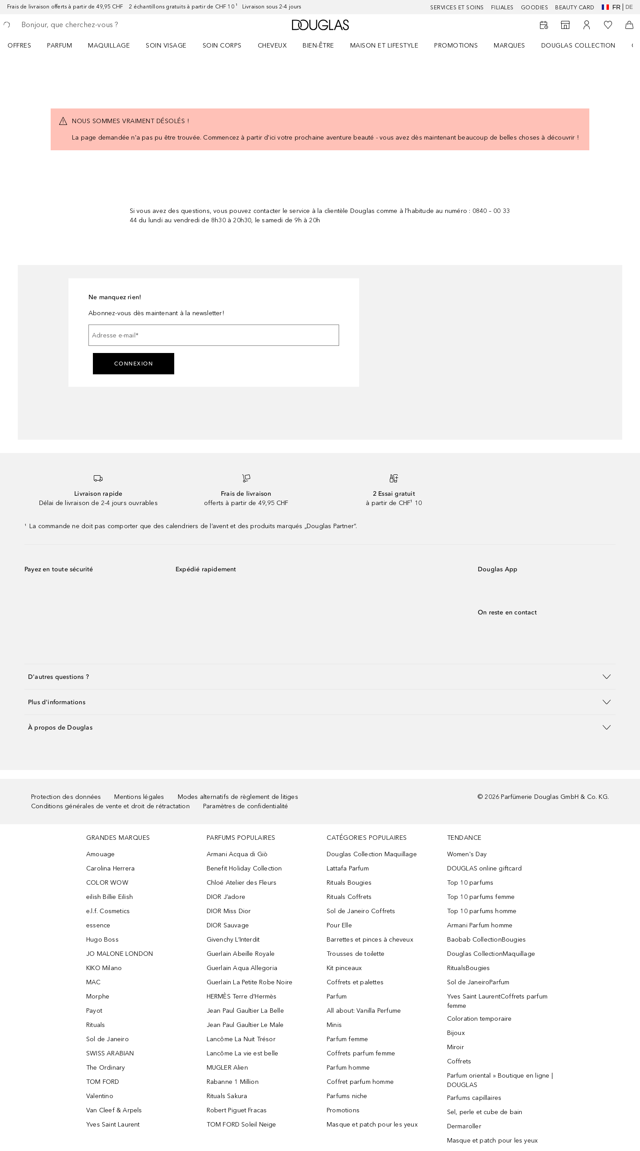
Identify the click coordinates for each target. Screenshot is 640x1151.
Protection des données (66, 797)
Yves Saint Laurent (113, 1124)
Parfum (59, 45)
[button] (320, 676)
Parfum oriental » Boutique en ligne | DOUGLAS (500, 1080)
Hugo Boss (102, 939)
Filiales (502, 7)
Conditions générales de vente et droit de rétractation (110, 806)
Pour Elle (339, 925)
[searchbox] (86, 25)
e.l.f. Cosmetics (108, 911)
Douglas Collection (578, 45)
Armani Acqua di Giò (237, 854)
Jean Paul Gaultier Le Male (245, 1025)
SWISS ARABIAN (110, 1053)
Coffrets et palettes (355, 982)
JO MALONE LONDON (119, 954)
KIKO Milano (104, 968)
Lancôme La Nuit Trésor (241, 1039)
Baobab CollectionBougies (486, 939)
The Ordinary (105, 1067)
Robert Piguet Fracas (237, 1110)
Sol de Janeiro (107, 1039)
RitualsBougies (468, 968)
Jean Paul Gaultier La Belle (245, 1011)
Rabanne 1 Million (233, 1082)
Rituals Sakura (227, 1096)
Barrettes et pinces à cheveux (370, 939)
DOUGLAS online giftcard (484, 868)
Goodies (534, 7)
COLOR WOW (107, 882)
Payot (94, 1011)
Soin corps (222, 45)
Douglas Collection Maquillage (372, 854)
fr (611, 7)
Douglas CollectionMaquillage (491, 954)
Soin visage (166, 45)
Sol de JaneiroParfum (478, 982)
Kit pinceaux (344, 968)
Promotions (456, 45)
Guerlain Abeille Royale (241, 954)
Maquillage (109, 45)
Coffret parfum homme (360, 1082)
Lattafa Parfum (348, 868)
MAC (93, 982)
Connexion (133, 364)
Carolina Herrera (110, 868)
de (629, 7)
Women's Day (467, 854)
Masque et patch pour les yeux (372, 1124)
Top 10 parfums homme (482, 911)
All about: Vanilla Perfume (364, 1011)
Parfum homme (348, 1067)
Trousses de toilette (355, 954)
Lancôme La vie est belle (243, 1053)
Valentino (99, 1096)
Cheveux (272, 45)
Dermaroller (464, 1126)
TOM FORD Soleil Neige (241, 1124)
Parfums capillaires (474, 1098)
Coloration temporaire (479, 1019)
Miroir (455, 1047)
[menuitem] (25, 45)
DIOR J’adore (226, 897)
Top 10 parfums (470, 882)
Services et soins (457, 7)
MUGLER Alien (227, 1067)
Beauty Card (575, 7)
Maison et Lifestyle (384, 45)
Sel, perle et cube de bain (485, 1112)
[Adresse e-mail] (213, 335)
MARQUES (509, 45)
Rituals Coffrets (349, 897)
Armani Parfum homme (480, 925)
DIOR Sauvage (228, 925)
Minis (334, 1025)
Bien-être (318, 45)
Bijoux (456, 1033)
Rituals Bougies (349, 882)
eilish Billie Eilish (109, 897)
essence (98, 925)
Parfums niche (347, 1096)
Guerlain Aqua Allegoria (242, 968)
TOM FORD (103, 1082)
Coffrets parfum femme (361, 1053)
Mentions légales (139, 797)
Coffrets (459, 1061)
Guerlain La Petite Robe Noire (250, 982)
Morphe (97, 996)
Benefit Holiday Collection (244, 868)
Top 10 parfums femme (481, 897)
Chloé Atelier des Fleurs (242, 882)
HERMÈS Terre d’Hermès (242, 996)
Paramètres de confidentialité (245, 806)
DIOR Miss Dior (229, 911)
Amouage (100, 854)
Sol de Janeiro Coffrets (361, 911)
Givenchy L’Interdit (233, 939)
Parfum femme (347, 1039)
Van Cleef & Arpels (114, 1110)
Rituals (95, 1025)
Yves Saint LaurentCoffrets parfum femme (497, 1001)
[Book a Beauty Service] (544, 25)
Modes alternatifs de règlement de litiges (238, 797)
